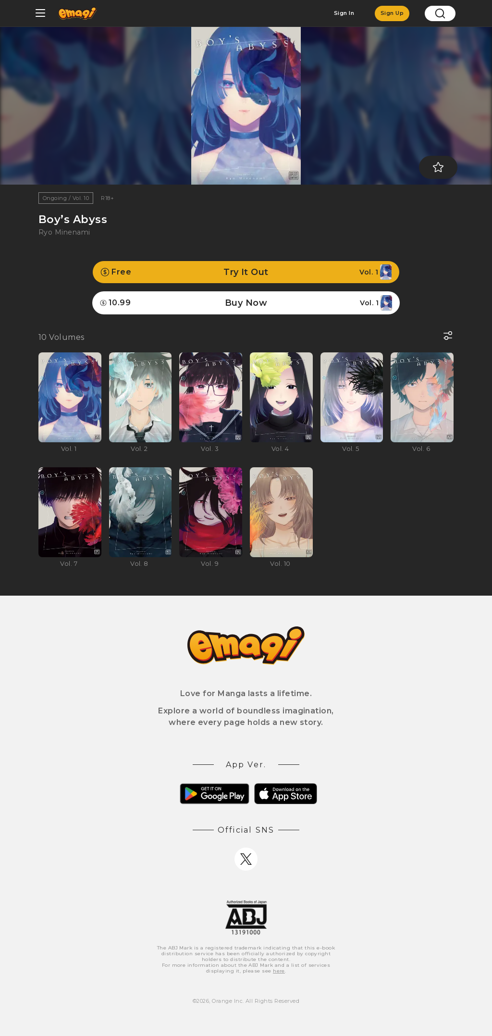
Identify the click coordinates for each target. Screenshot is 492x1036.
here (279, 971)
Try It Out (246, 272)
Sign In (344, 13)
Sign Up (392, 13)
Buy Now (246, 303)
